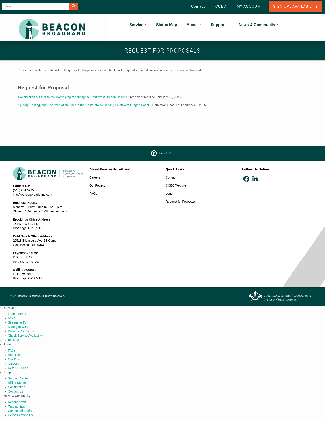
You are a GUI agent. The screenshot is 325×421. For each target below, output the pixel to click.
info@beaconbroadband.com (32, 194)
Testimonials (16, 406)
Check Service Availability (25, 335)
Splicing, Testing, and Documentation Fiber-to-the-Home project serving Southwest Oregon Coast (83, 105)
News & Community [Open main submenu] (259, 25)
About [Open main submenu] (194, 25)
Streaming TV (17, 322)
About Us (14, 355)
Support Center (18, 378)
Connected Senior (20, 411)
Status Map (166, 25)
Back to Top (166, 153)
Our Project (97, 185)
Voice (11, 318)
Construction (16, 387)
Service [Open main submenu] (137, 25)
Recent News (17, 402)
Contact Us (15, 391)
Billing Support (18, 382)
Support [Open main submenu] (220, 25)
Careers (94, 177)
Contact (171, 177)
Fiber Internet (17, 314)
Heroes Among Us (20, 415)
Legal (169, 193)
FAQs (93, 193)
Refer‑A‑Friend (18, 368)
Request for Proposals (181, 201)
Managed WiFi (18, 327)
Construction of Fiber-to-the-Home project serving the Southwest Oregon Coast (71, 97)
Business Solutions (21, 331)
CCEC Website (176, 185)
